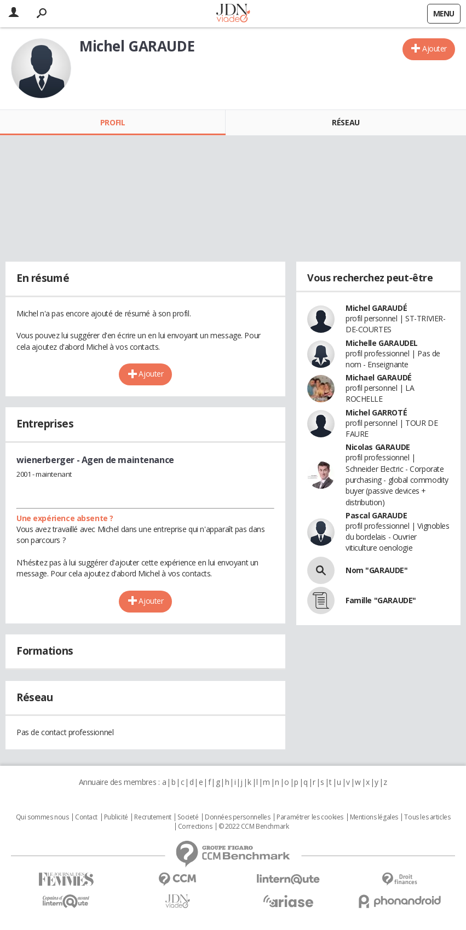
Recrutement (152, 817)
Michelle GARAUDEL (382, 343)
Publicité (116, 817)
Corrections (195, 826)
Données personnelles (238, 817)
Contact (86, 817)
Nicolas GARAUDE (378, 447)
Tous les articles (427, 817)
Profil (112, 122)
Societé (187, 817)
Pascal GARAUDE (376, 515)
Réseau (345, 122)
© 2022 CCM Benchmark (253, 826)
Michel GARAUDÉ (376, 308)
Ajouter (434, 48)
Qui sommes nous (42, 817)
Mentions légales (374, 817)
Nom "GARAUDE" (377, 570)
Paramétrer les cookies (310, 817)
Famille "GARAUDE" (381, 600)
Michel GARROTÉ (376, 412)
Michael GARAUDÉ (379, 377)
